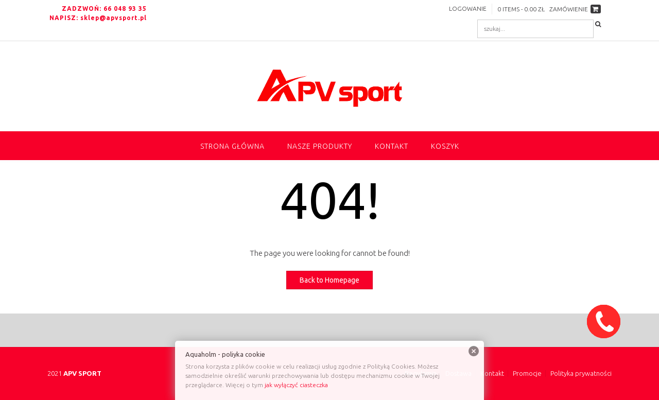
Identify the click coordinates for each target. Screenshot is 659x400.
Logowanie (468, 8)
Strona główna (232, 146)
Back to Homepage (329, 280)
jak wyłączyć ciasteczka (296, 384)
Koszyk (445, 146)
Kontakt (391, 146)
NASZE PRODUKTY (319, 146)
